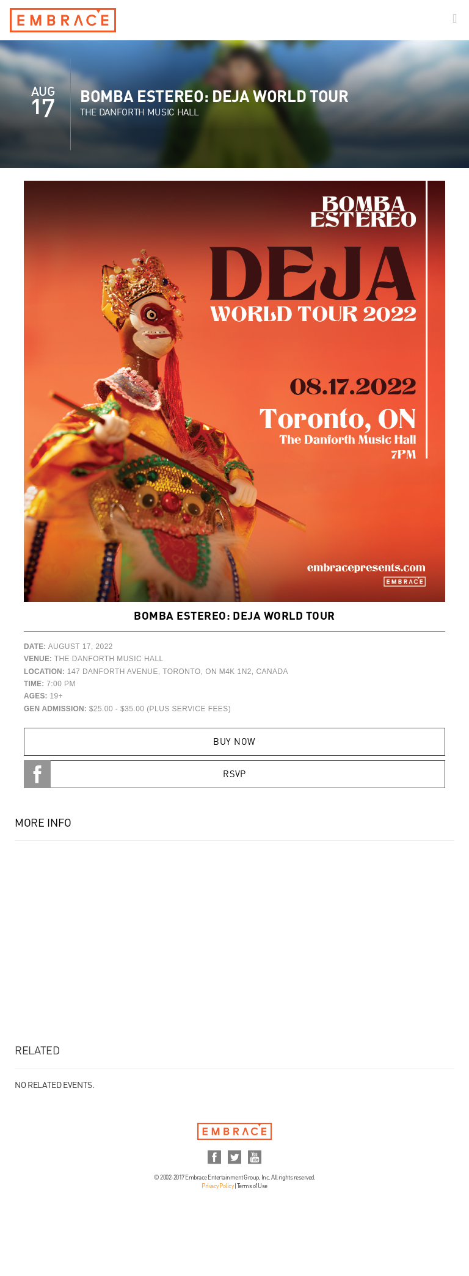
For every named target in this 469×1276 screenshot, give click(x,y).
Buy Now (234, 742)
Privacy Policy (217, 1186)
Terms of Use (252, 1186)
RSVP (234, 774)
